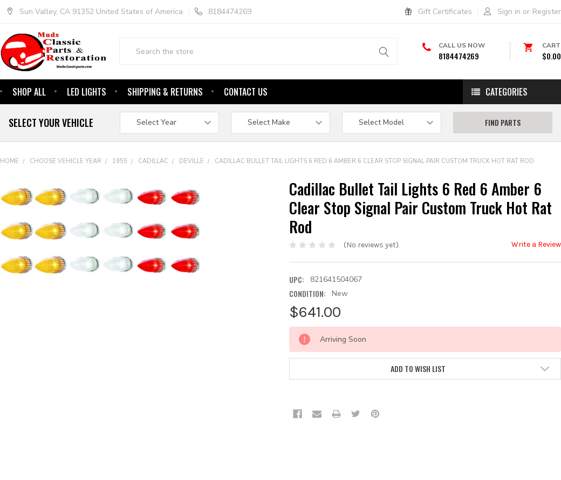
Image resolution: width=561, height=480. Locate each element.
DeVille (191, 194)
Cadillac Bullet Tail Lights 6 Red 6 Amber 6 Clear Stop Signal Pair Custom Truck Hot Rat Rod (374, 194)
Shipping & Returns (165, 124)
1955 (119, 194)
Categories (506, 124)
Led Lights (86, 124)
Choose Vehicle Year (65, 194)
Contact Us (246, 124)
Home (9, 194)
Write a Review (536, 277)
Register (546, 11)
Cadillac (153, 194)
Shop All (29, 124)
